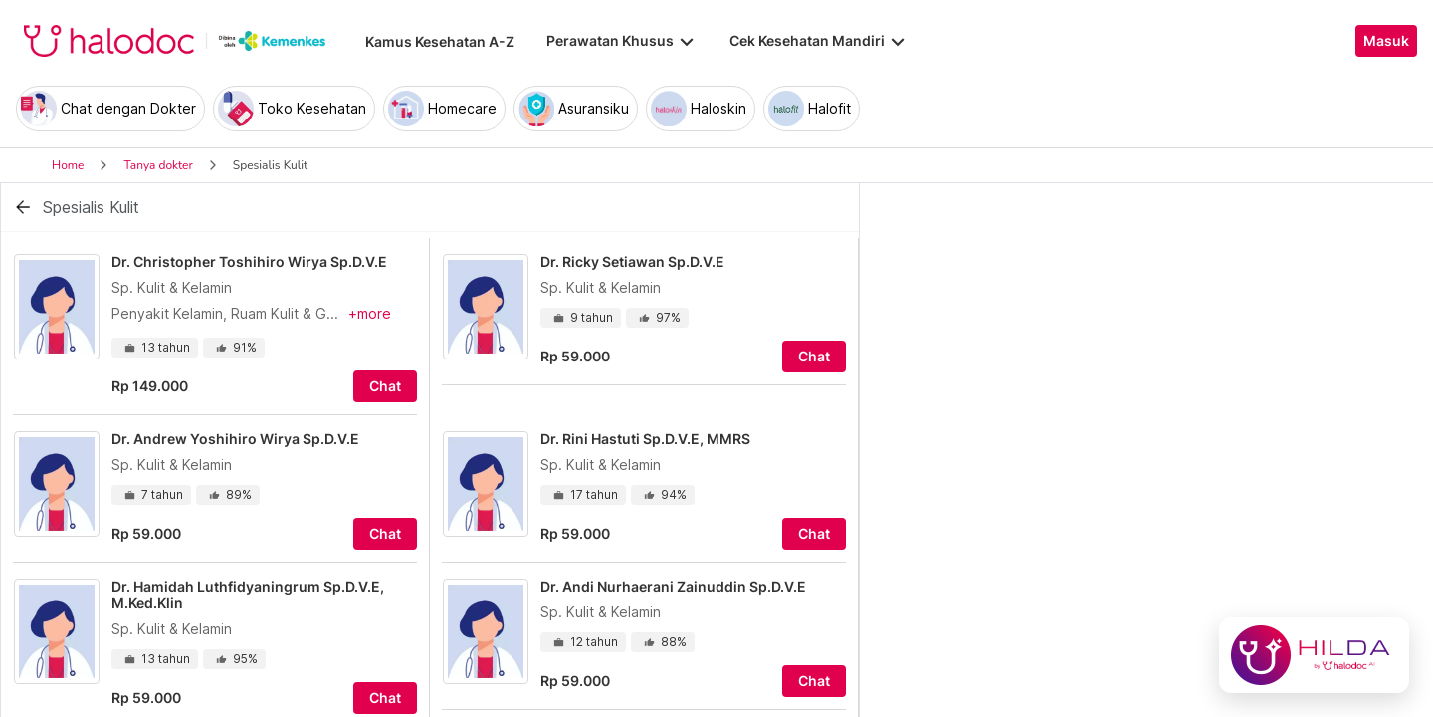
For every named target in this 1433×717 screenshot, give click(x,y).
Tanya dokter (157, 165)
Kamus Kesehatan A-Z (439, 41)
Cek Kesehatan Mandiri (819, 41)
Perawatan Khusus (622, 41)
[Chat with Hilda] (1314, 655)
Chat (385, 386)
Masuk (1386, 41)
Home (68, 165)
